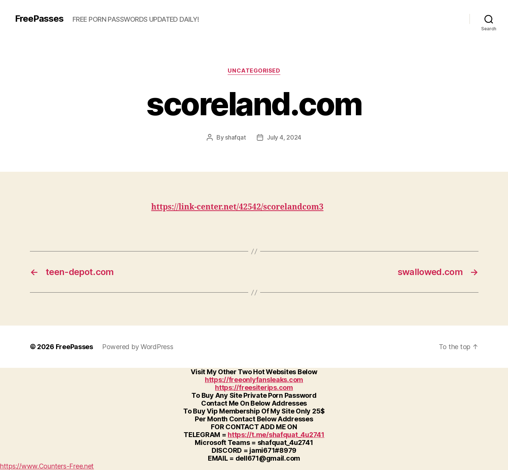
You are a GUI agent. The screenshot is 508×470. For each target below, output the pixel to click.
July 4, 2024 (284, 137)
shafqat (235, 137)
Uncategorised (254, 70)
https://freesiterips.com (254, 387)
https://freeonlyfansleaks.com (254, 380)
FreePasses (39, 18)
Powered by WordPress (137, 347)
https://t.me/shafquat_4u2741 (276, 435)
